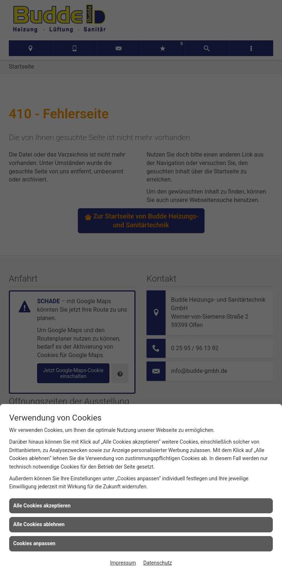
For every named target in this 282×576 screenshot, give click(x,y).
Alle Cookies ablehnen (39, 524)
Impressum (123, 563)
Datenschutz (157, 563)
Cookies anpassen (34, 543)
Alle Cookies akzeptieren (41, 506)
